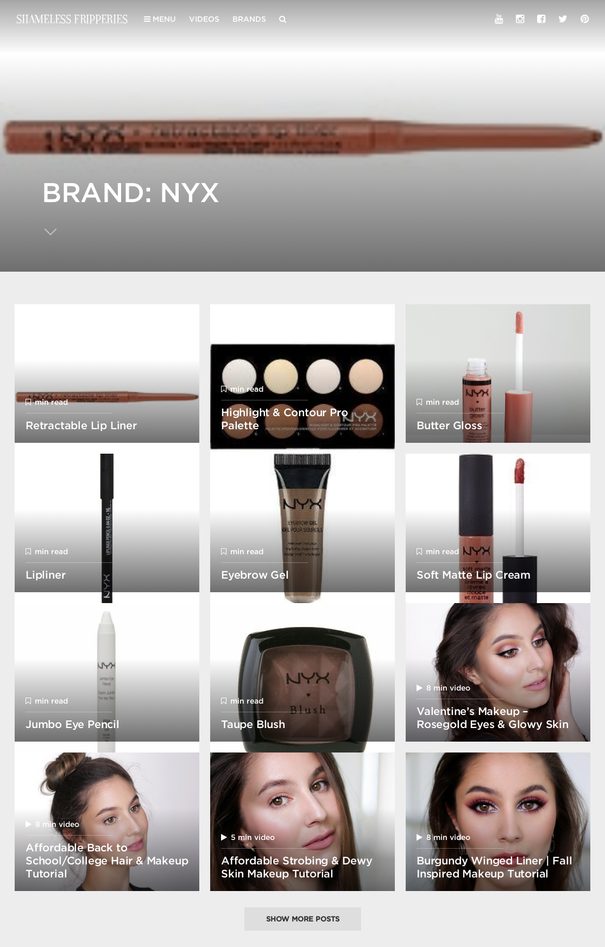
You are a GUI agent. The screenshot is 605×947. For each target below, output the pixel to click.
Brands (249, 19)
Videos (204, 19)
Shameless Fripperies (72, 18)
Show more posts (302, 919)
